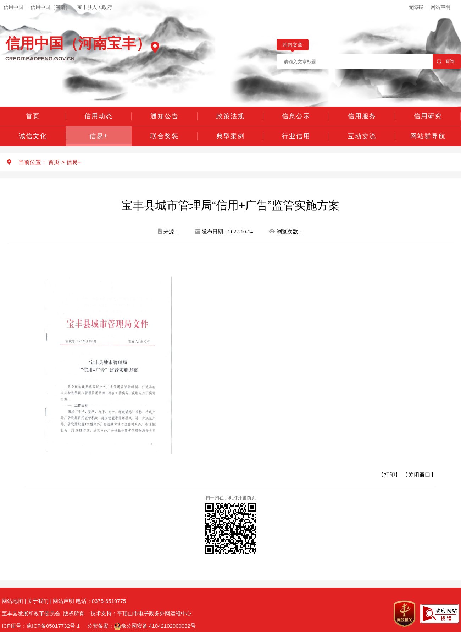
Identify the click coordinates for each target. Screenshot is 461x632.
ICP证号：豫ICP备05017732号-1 (41, 626)
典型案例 (230, 136)
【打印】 (389, 475)
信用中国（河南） (50, 7)
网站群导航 (428, 136)
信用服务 (362, 116)
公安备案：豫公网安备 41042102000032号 (141, 626)
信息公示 (296, 116)
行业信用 (296, 136)
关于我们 (38, 601)
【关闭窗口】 (419, 475)
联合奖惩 (164, 136)
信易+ (98, 136)
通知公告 (164, 116)
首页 (33, 116)
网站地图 (12, 601)
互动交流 (362, 136)
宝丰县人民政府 (94, 7)
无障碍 (416, 7)
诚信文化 (33, 136)
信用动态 (98, 116)
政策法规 (230, 116)
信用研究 (428, 116)
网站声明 (440, 7)
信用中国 (13, 7)
